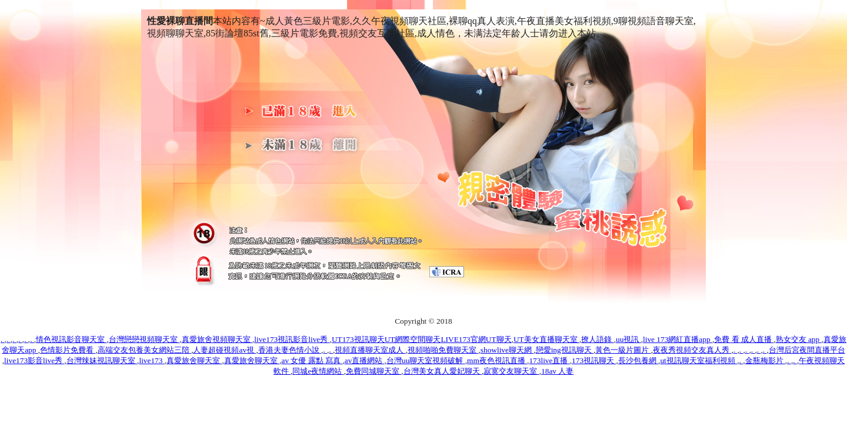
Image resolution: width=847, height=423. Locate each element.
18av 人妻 (557, 371)
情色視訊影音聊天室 (71, 339)
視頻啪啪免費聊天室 (443, 349)
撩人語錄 (597, 339)
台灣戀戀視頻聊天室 (144, 339)
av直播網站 (365, 360)
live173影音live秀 (34, 360)
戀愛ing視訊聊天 (564, 349)
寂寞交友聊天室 (511, 371)
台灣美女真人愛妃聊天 (443, 371)
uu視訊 (628, 339)
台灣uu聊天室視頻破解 (425, 360)
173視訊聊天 (594, 360)
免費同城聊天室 (373, 371)
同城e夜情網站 (318, 371)
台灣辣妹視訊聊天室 (101, 360)
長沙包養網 (638, 360)
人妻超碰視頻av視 (224, 349)
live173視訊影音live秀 (291, 339)
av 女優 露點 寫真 (311, 360)
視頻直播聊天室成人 (370, 349)
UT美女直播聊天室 (546, 339)
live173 (151, 360)
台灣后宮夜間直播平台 (807, 349)
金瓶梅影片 (765, 360)
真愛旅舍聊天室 (194, 360)
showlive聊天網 (507, 349)
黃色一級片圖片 (623, 349)
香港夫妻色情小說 (289, 349)
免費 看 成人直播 (743, 339)
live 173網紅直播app (677, 339)
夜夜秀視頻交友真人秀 (692, 349)
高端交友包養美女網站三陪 (144, 349)
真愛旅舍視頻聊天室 (217, 339)
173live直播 (549, 360)
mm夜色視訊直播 (497, 360)
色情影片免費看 (67, 349)
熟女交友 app (799, 339)
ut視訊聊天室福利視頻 (698, 360)
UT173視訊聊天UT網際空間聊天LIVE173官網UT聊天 (422, 339)
